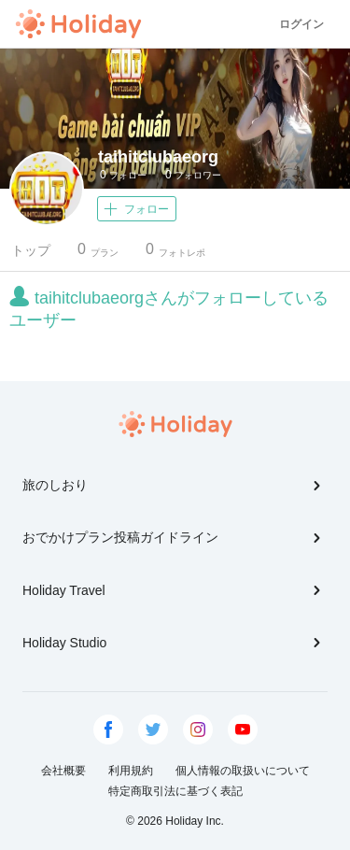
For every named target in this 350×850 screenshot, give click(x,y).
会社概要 (63, 770)
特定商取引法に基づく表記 (175, 791)
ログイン (301, 24)
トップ (30, 250)
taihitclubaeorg (158, 157)
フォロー (123, 174)
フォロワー (193, 174)
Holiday (78, 24)
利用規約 (130, 770)
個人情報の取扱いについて (242, 770)
